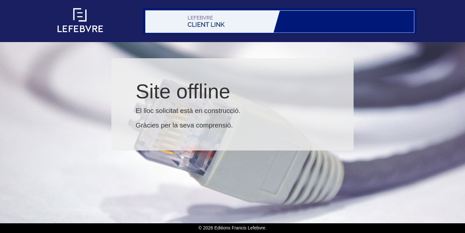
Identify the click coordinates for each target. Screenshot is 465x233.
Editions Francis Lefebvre (239, 227)
